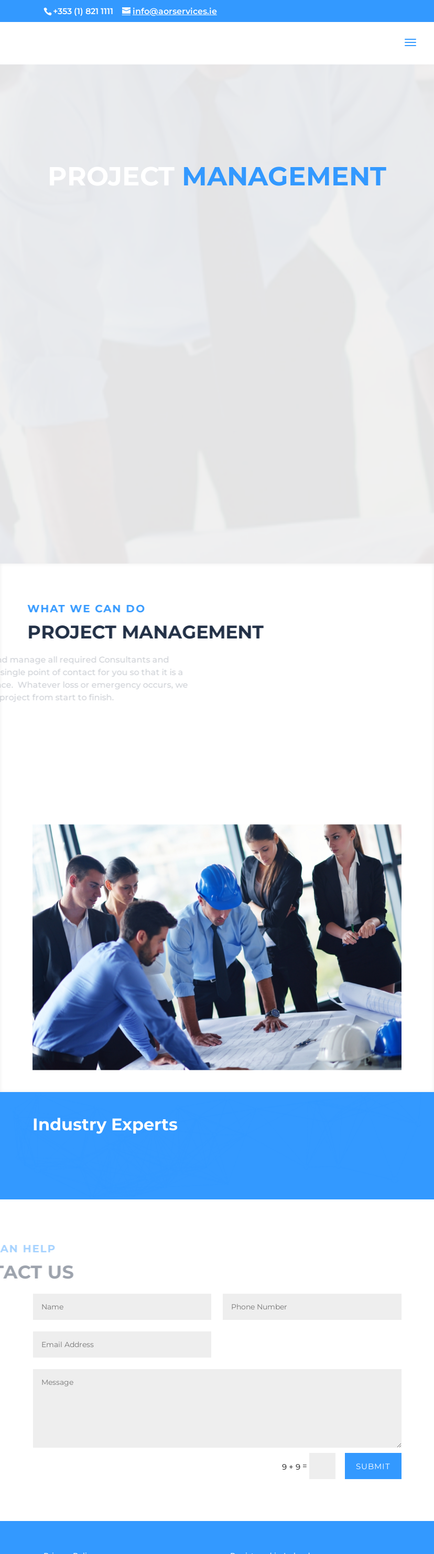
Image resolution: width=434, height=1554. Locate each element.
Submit (373, 1466)
